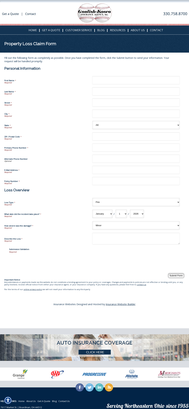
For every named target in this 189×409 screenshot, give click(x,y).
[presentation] (35, 259)
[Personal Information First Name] (136, 80)
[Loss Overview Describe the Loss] (136, 239)
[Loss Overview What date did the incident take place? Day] (121, 213)
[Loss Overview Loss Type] (136, 202)
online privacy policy (33, 289)
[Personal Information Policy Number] (136, 181)
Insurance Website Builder (121, 304)
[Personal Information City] (136, 113)
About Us (31, 401)
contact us (141, 284)
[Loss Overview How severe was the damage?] (136, 225)
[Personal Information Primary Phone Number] (136, 147)
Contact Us (64, 401)
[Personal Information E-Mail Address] (136, 170)
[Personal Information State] (136, 125)
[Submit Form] (176, 275)
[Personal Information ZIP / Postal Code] (136, 136)
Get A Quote (43, 401)
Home (21, 401)
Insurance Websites (64, 304)
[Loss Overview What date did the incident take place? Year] (137, 213)
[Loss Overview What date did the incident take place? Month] (102, 213)
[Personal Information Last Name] (136, 91)
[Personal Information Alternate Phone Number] (136, 159)
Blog (54, 401)
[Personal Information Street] (136, 102)
